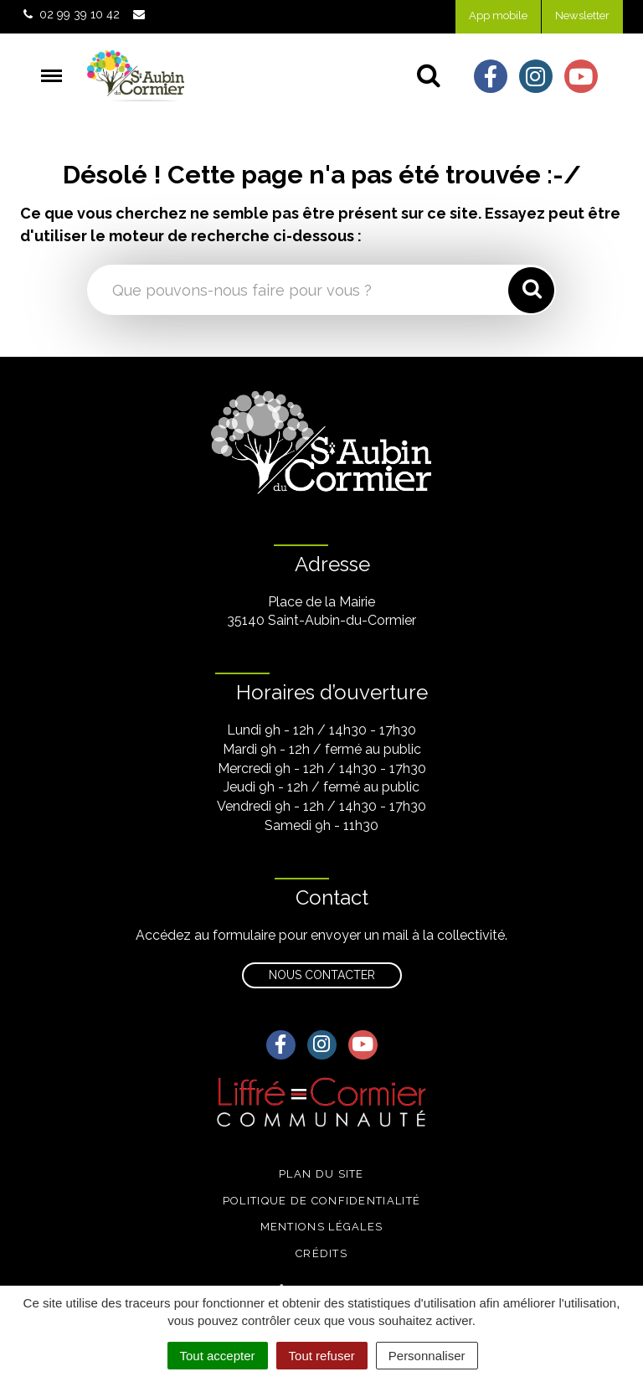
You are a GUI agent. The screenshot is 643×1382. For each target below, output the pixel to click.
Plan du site (321, 1174)
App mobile (498, 15)
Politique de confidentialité (321, 1200)
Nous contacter (322, 975)
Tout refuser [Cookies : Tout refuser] (322, 1355)
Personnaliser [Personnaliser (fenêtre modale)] (427, 1355)
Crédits (321, 1253)
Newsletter (582, 15)
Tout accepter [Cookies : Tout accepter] (217, 1355)
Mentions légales (321, 1226)
